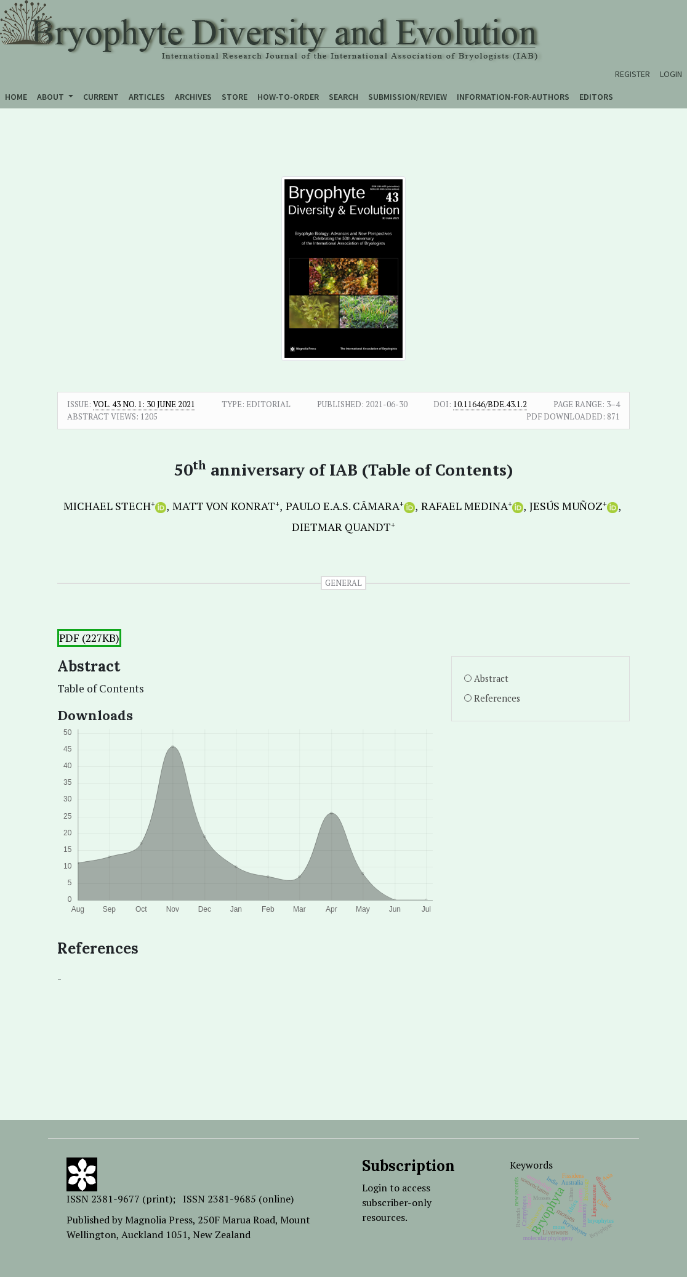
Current (101, 96)
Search (343, 96)
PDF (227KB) (89, 638)
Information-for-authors (513, 96)
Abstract (491, 678)
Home (16, 96)
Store (234, 96)
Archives (193, 96)
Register (632, 73)
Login (671, 73)
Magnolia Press (159, 1219)
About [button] (51, 96)
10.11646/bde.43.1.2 (490, 404)
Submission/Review (407, 96)
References (497, 698)
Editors (596, 96)
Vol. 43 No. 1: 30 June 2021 (144, 404)
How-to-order (288, 96)
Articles (147, 96)
